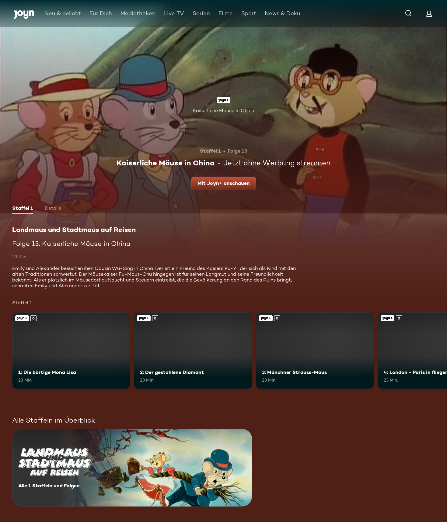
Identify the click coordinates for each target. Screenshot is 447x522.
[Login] (429, 13)
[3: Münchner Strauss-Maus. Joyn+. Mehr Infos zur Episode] (315, 350)
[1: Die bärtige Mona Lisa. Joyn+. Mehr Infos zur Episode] (71, 350)
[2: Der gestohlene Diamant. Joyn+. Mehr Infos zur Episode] (193, 350)
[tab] (22, 208)
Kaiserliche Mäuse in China (223, 110)
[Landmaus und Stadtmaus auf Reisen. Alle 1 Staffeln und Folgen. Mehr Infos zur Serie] (132, 467)
